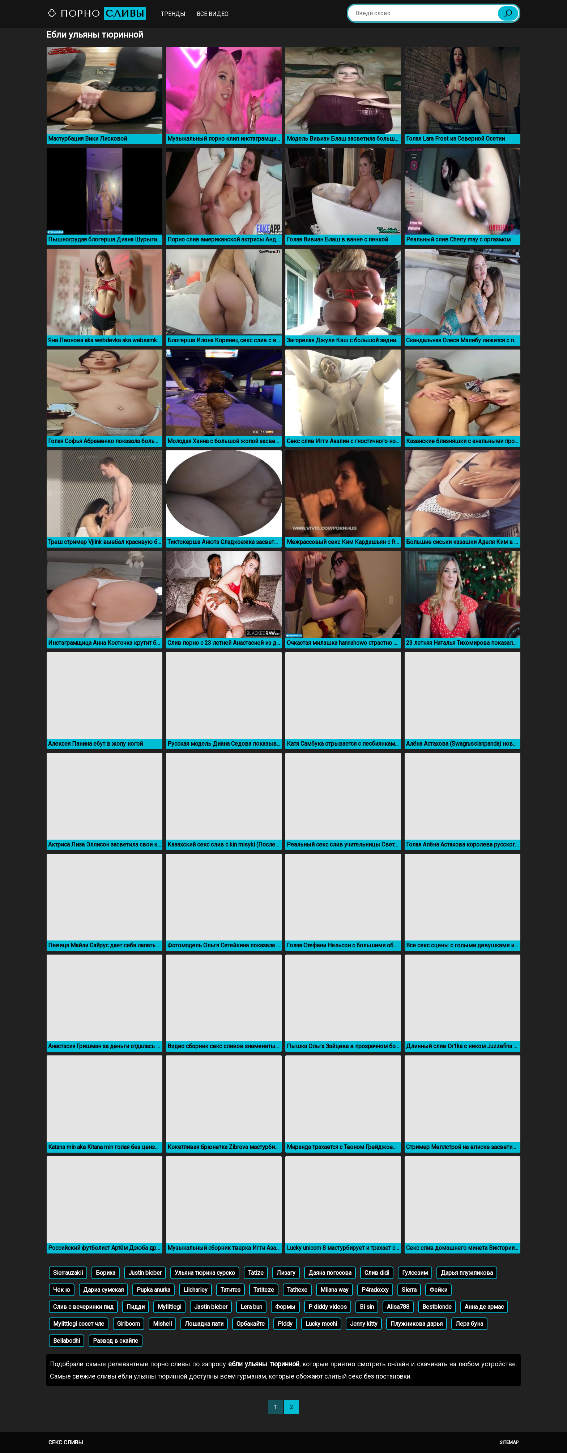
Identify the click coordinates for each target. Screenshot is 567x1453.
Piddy (285, 1323)
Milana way (334, 1289)
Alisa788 (398, 1306)
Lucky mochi (321, 1323)
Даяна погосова (329, 1272)
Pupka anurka (153, 1289)
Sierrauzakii (68, 1272)
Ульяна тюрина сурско (205, 1272)
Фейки (438, 1289)
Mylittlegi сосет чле (78, 1323)
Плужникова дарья (417, 1323)
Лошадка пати (204, 1323)
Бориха (105, 1272)
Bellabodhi (66, 1340)
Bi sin (367, 1306)
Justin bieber (145, 1272)
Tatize (256, 1272)
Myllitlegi (169, 1306)
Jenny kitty (364, 1323)
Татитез (230, 1289)
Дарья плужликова (467, 1272)
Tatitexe (297, 1289)
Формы (285, 1306)
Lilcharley (195, 1289)
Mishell (162, 1323)
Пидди (136, 1306)
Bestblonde (437, 1306)
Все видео (213, 13)
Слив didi (376, 1272)
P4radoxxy (375, 1289)
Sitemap (509, 1442)
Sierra (409, 1289)
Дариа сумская (103, 1289)
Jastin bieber (210, 1306)
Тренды (173, 13)
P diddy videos (327, 1306)
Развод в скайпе (115, 1340)
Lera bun (251, 1306)
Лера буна (469, 1323)
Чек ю (61, 1289)
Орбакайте (250, 1323)
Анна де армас (484, 1306)
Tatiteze (263, 1289)
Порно (96, 13)
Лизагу (286, 1272)
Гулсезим (415, 1272)
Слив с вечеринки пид (83, 1306)
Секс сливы (65, 1442)
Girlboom (128, 1323)
